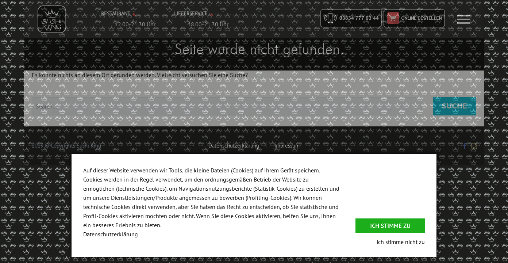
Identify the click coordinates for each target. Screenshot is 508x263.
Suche (454, 106)
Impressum (287, 146)
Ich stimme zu (390, 225)
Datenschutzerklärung (233, 146)
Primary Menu (463, 19)
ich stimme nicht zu (401, 241)
